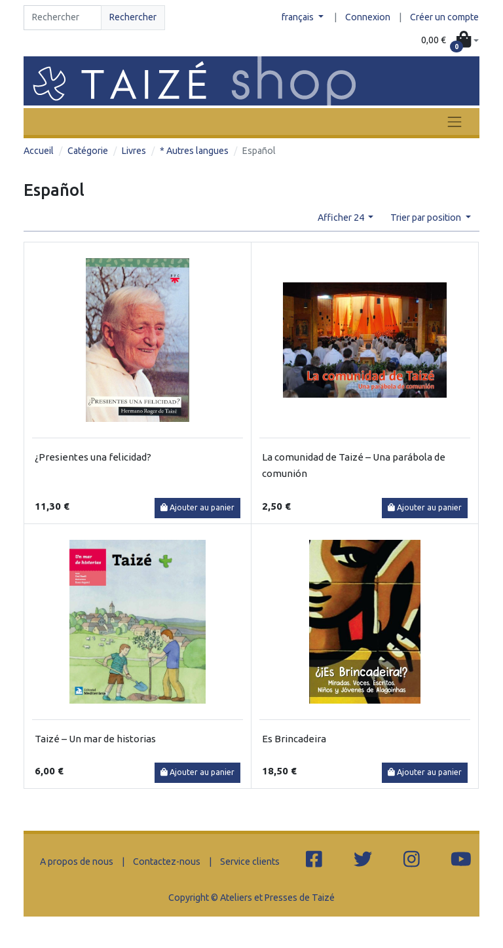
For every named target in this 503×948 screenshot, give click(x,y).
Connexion (367, 17)
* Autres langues (194, 150)
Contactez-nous (166, 861)
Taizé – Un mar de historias (95, 738)
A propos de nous (76, 861)
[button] (449, 40)
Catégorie (87, 150)
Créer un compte (444, 17)
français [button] (299, 17)
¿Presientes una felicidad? (93, 457)
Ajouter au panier (197, 507)
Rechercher (133, 17)
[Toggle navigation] (455, 121)
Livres (134, 150)
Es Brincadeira (294, 738)
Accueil (39, 150)
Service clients (250, 861)
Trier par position (426, 217)
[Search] (63, 17)
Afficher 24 (342, 217)
